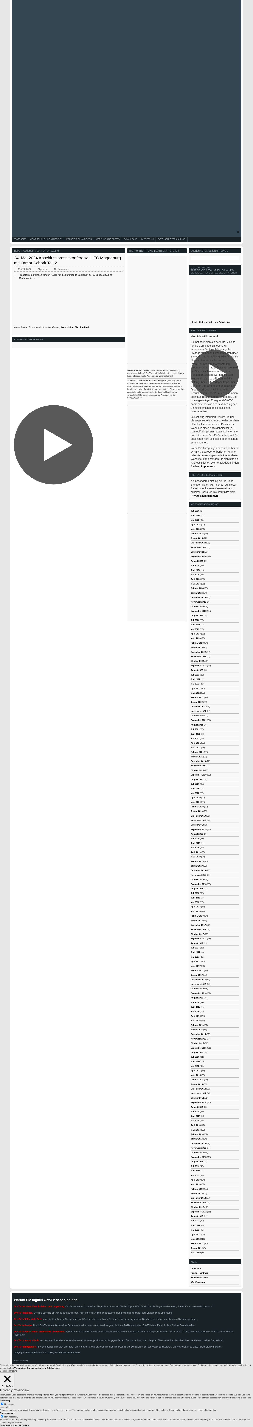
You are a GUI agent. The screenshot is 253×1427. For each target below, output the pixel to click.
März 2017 (196, 966)
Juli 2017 (195, 948)
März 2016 (196, 1020)
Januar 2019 (197, 866)
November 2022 (198, 656)
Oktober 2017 (197, 934)
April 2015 (196, 1071)
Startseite (20, 239)
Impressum (147, 239)
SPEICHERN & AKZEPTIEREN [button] (14, 1425)
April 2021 (196, 743)
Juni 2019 (195, 843)
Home (17, 251)
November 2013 (198, 1148)
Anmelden (196, 1268)
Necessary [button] (5, 1400)
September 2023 (199, 611)
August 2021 (197, 725)
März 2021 (196, 747)
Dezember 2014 (198, 1089)
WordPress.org (198, 1282)
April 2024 (196, 579)
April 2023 (196, 634)
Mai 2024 (195, 574)
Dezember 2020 (198, 761)
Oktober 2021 (197, 716)
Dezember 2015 (198, 1034)
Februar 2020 (197, 807)
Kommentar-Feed (199, 1277)
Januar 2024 (197, 593)
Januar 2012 (197, 1248)
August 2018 (197, 888)
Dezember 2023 (198, 597)
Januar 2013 (197, 1193)
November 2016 (198, 984)
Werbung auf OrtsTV (108, 239)
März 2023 (196, 638)
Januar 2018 (197, 920)
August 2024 (197, 561)
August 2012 (197, 1216)
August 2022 (197, 670)
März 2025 (196, 529)
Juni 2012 (195, 1225)
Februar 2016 (197, 1025)
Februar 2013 (197, 1189)
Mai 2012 (195, 1230)
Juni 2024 (195, 570)
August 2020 (197, 779)
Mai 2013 (195, 1175)
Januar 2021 (197, 757)
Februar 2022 (197, 697)
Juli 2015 (195, 1057)
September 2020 (199, 775)
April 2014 (196, 1125)
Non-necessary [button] (7, 1413)
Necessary (9, 1404)
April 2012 (196, 1234)
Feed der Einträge (199, 1273)
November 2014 (198, 1093)
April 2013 (196, 1180)
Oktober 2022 (197, 661)
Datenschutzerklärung (172, 239)
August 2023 (197, 615)
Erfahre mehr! (53, 1368)
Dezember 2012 (198, 1198)
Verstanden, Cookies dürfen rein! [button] (30, 1368)
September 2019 (199, 829)
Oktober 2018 (197, 879)
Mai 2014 (195, 1121)
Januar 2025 (197, 538)
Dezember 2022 (198, 652)
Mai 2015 (195, 1066)
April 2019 (196, 852)
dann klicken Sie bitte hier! (74, 327)
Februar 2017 (197, 970)
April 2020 (196, 797)
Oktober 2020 (197, 770)
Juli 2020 (195, 784)
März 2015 (196, 1075)
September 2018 (199, 884)
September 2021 (199, 720)
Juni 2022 (195, 679)
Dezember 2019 (198, 816)
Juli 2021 (195, 729)
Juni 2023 (195, 624)
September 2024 (199, 556)
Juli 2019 (195, 838)
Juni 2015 (195, 1061)
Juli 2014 (195, 1111)
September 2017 (199, 938)
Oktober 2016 (197, 988)
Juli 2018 (195, 893)
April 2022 (196, 688)
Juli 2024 (195, 565)
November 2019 (198, 820)
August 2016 (197, 998)
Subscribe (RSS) (21, 1361)
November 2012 (198, 1202)
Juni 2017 (195, 952)
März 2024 (196, 584)
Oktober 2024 (197, 552)
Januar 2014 (197, 1139)
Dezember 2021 (198, 706)
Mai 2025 (195, 520)
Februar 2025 (197, 533)
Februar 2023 (197, 643)
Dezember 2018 (198, 870)
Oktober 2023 (197, 606)
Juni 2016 (195, 1007)
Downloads (130, 239)
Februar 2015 (197, 1080)
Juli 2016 (195, 1002)
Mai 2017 (195, 957)
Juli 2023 (195, 620)
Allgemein (28, 251)
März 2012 (196, 1239)
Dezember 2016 (198, 980)
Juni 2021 (195, 734)
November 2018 (198, 875)
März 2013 (196, 1184)
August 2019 (197, 834)
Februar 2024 (197, 588)
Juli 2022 (195, 675)
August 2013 (197, 1161)
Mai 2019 (195, 847)
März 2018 (196, 911)
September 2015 (199, 1048)
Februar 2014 (197, 1134)
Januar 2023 (197, 647)
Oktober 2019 (197, 825)
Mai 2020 (195, 793)
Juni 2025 (195, 515)
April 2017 (196, 961)
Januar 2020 (197, 811)
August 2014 (197, 1107)
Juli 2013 (195, 1166)
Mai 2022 (195, 684)
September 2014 (199, 1102)
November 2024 (198, 547)
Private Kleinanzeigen (79, 239)
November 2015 (198, 1039)
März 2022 (196, 693)
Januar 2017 (197, 975)
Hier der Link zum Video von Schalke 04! (210, 322)
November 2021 (198, 711)
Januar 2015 (197, 1084)
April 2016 (196, 1016)
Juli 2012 (195, 1221)
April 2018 (196, 907)
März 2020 (196, 802)
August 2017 (197, 943)
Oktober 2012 (197, 1207)
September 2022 (199, 666)
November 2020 (198, 766)
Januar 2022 (197, 702)
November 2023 (198, 602)
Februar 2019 (197, 861)
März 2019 (196, 857)
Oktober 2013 (197, 1152)
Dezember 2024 (198, 543)
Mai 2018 (195, 902)
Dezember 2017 (198, 925)
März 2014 (196, 1130)
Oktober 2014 (197, 1098)
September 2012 (199, 1212)
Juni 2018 (195, 898)
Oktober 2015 (197, 1043)
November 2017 (198, 929)
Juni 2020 (195, 788)
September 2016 (199, 993)
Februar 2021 (197, 752)
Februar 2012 (197, 1243)
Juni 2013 (195, 1171)
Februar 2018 (197, 916)
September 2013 (199, 1157)
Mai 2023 (195, 629)
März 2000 (196, 1252)
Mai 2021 (195, 738)
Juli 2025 (195, 511)
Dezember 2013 (198, 1143)
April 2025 (196, 524)
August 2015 (197, 1052)
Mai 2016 (195, 1011)
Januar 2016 (197, 1030)
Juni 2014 (195, 1116)
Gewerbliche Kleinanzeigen (46, 239)
